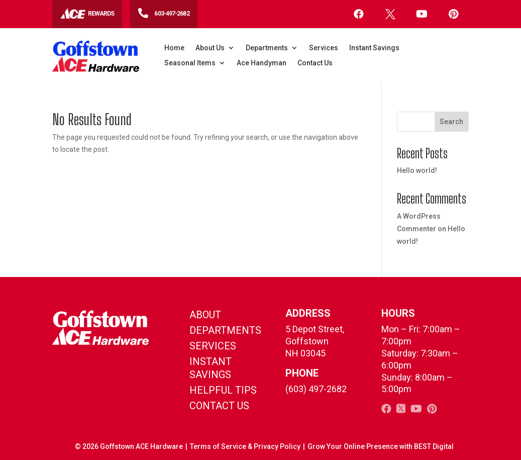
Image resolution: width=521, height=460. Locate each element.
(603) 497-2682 (316, 389)
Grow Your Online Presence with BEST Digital (380, 446)
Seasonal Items (190, 63)
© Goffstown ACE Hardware (129, 446)
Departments (267, 48)
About (205, 315)
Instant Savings (374, 48)
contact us (219, 406)
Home (174, 48)
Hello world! (417, 170)
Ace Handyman (261, 63)
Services (323, 48)
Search (451, 122)
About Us (210, 48)
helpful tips (223, 390)
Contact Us (315, 63)
